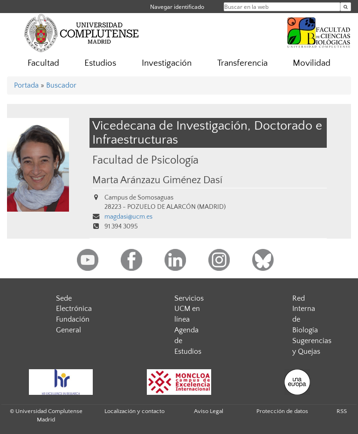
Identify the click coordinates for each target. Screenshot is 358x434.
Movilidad (311, 63)
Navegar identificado (177, 7)
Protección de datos (282, 411)
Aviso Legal (208, 411)
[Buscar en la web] (345, 6)
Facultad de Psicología (145, 160)
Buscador (61, 85)
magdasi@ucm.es (128, 216)
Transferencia (242, 63)
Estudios (100, 63)
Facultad (43, 63)
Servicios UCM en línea (189, 309)
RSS (342, 411)
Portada (26, 85)
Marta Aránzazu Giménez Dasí (157, 180)
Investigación (167, 63)
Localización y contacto (134, 411)
